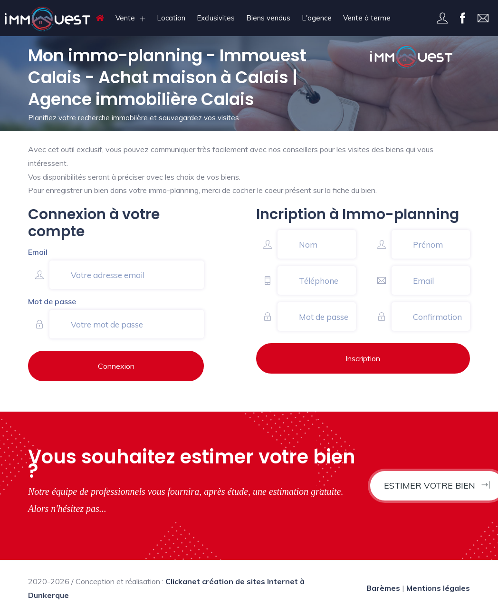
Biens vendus (268, 17)
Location (171, 17)
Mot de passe (52, 301)
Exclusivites (216, 17)
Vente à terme (367, 17)
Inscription (362, 358)
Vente (125, 17)
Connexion (116, 366)
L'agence (317, 17)
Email (38, 252)
